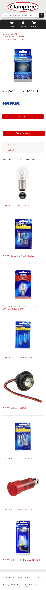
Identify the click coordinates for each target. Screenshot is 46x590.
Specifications (11, 150)
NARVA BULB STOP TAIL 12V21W (18, 256)
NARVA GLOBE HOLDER (14, 408)
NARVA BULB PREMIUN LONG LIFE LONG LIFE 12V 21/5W (20, 307)
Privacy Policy (24, 577)
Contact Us (38, 577)
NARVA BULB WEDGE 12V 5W (17, 357)
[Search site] (41, 15)
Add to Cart (24, 133)
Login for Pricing (23, 116)
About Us (10, 577)
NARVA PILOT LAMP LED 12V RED (19, 509)
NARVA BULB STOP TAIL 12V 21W (19, 458)
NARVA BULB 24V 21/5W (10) (16, 205)
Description (10, 144)
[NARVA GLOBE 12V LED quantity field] (23, 127)
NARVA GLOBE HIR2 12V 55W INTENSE (21, 560)
